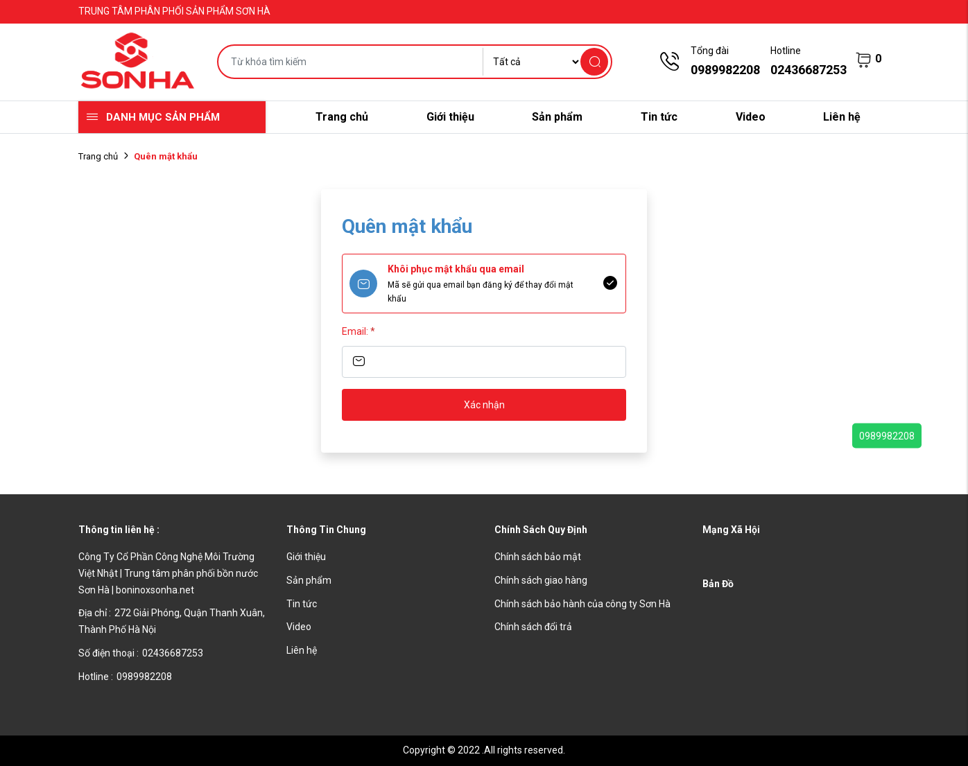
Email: (358, 331)
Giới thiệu (450, 116)
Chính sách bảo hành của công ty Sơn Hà (582, 603)
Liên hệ (842, 116)
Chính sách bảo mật (537, 556)
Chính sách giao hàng (540, 580)
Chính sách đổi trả (533, 626)
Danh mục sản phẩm (163, 117)
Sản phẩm (557, 116)
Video (751, 116)
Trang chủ (342, 116)
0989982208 (887, 435)
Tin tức (659, 116)
